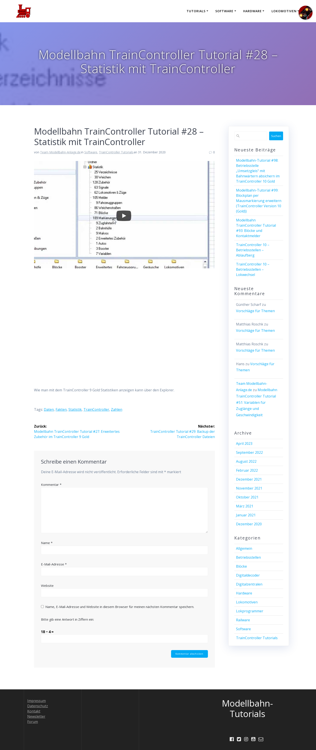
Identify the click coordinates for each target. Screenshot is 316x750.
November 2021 (249, 488)
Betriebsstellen (248, 557)
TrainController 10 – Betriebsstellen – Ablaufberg (252, 250)
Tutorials (196, 11)
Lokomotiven (284, 11)
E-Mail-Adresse (54, 564)
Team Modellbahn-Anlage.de (60, 152)
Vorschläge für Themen (255, 310)
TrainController (96, 409)
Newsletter (36, 716)
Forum (32, 721)
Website (47, 585)
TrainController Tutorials (116, 152)
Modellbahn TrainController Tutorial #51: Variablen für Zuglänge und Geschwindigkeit (256, 402)
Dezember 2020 (249, 524)
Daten (49, 409)
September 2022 (249, 452)
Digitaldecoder (248, 575)
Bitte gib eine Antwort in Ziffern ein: (67, 619)
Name (47, 543)
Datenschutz (37, 705)
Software (224, 11)
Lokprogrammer (249, 611)
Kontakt (33, 711)
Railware (243, 620)
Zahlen (116, 409)
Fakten (61, 409)
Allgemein (244, 548)
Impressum (36, 700)
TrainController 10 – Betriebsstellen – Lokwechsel (252, 269)
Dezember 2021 (249, 479)
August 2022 (246, 461)
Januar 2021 (246, 515)
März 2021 (244, 506)
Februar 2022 (247, 470)
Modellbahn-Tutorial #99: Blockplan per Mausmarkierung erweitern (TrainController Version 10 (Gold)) (258, 201)
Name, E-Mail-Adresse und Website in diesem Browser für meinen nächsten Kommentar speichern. (119, 607)
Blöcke (241, 566)
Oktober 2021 (247, 497)
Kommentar (51, 484)
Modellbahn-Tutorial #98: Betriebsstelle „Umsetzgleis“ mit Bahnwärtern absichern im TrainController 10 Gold (258, 171)
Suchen (276, 136)
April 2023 (244, 443)
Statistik (75, 409)
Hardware (252, 11)
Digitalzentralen (249, 584)
